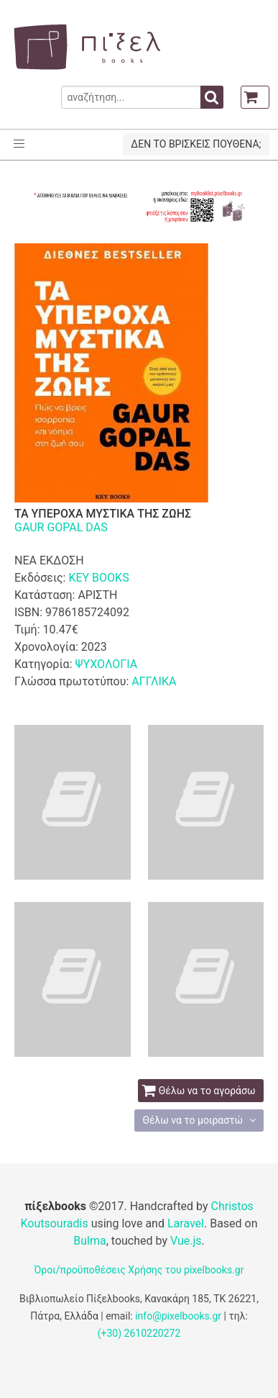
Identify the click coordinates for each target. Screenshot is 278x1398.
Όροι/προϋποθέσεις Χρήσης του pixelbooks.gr (139, 1270)
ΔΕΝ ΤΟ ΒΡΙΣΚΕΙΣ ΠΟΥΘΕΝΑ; (196, 144)
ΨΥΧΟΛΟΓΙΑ (106, 664)
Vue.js (186, 1241)
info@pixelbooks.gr (178, 1316)
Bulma (89, 1241)
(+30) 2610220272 (139, 1333)
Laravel (185, 1223)
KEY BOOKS (98, 578)
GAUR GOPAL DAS (61, 527)
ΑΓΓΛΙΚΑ (153, 681)
